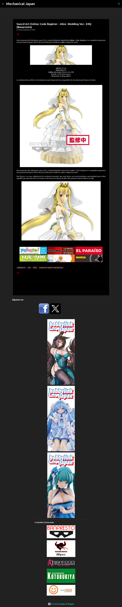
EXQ (29, 267)
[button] (18, 34)
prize (35, 267)
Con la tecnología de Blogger (61, 604)
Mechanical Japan (20, 4)
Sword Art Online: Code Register (51, 267)
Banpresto (21, 267)
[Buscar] (119, 3)
